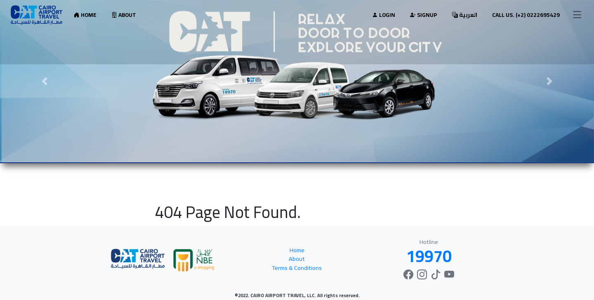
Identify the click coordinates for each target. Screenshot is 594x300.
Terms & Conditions (297, 267)
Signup (423, 14)
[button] (44, 81)
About (123, 14)
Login (383, 14)
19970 (429, 256)
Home (85, 14)
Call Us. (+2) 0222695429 (526, 14)
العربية (464, 14)
